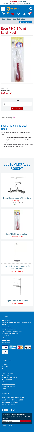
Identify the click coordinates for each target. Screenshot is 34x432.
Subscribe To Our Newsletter (13, 414)
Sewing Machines (6, 327)
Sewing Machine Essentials (9, 329)
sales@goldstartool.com (9, 404)
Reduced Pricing (7, 320)
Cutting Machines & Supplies (10, 333)
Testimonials (5, 382)
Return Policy (5, 375)
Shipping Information (8, 373)
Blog (3, 368)
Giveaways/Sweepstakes (8, 386)
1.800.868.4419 (14, 4)
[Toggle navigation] (3, 9)
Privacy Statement (7, 379)
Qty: (17, 100)
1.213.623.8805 (25, 4)
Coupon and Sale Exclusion (9, 377)
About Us (4, 364)
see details (23, 1)
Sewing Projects (6, 335)
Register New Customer (8, 384)
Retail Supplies (6, 342)
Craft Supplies (6, 340)
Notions (4, 337)
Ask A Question (25, 22)
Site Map (4, 388)
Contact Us (5, 366)
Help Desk (4, 371)
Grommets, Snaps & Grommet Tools (11, 331)
